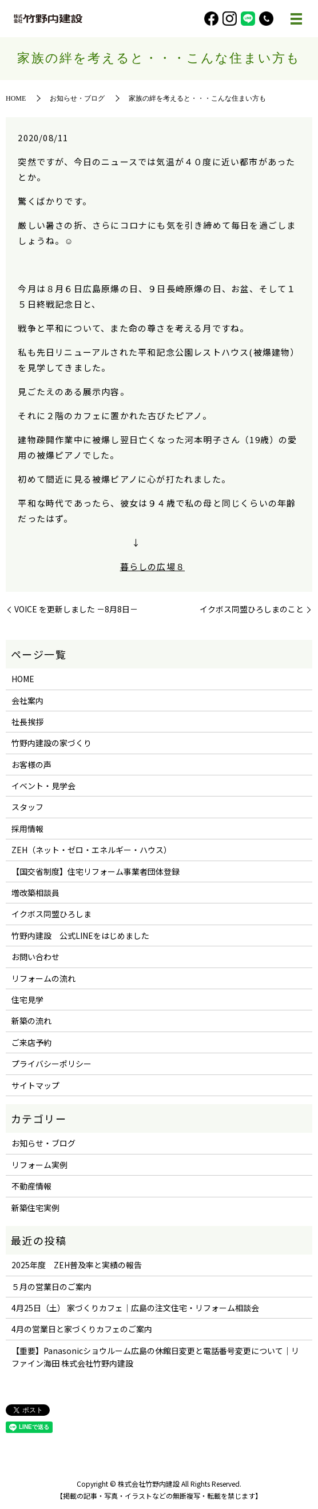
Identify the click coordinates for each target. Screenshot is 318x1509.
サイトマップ (35, 1085)
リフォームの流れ (43, 978)
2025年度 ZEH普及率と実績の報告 (76, 1265)
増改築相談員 (35, 892)
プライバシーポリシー (51, 1063)
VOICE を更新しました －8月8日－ (76, 609)
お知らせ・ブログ (77, 98)
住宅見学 (27, 999)
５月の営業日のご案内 (51, 1286)
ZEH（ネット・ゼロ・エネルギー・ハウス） (91, 849)
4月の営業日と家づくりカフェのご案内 (81, 1329)
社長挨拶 (27, 721)
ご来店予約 (31, 1042)
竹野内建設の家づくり (51, 742)
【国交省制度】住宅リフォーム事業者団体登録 (95, 871)
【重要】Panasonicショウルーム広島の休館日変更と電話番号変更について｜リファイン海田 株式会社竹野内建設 (155, 1357)
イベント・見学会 (43, 785)
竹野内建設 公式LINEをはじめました (80, 935)
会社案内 (27, 700)
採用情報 (27, 828)
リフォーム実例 (39, 1164)
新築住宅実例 (35, 1207)
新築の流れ (31, 1020)
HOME (16, 98)
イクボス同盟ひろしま (51, 913)
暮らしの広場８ (152, 566)
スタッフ (27, 807)
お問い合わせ (35, 956)
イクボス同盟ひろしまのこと (252, 609)
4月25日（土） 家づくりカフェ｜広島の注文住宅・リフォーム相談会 (135, 1307)
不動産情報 (31, 1186)
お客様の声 (31, 764)
